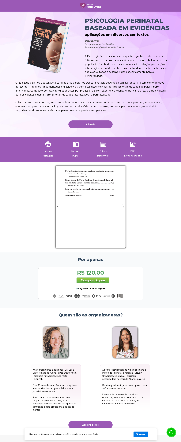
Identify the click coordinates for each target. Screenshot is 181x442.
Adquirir (90, 124)
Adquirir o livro (90, 424)
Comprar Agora (93, 280)
